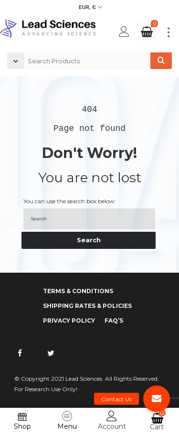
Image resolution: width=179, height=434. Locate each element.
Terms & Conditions (78, 291)
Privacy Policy (69, 320)
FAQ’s (114, 320)
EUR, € (87, 7)
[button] (156, 398)
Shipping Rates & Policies (87, 305)
